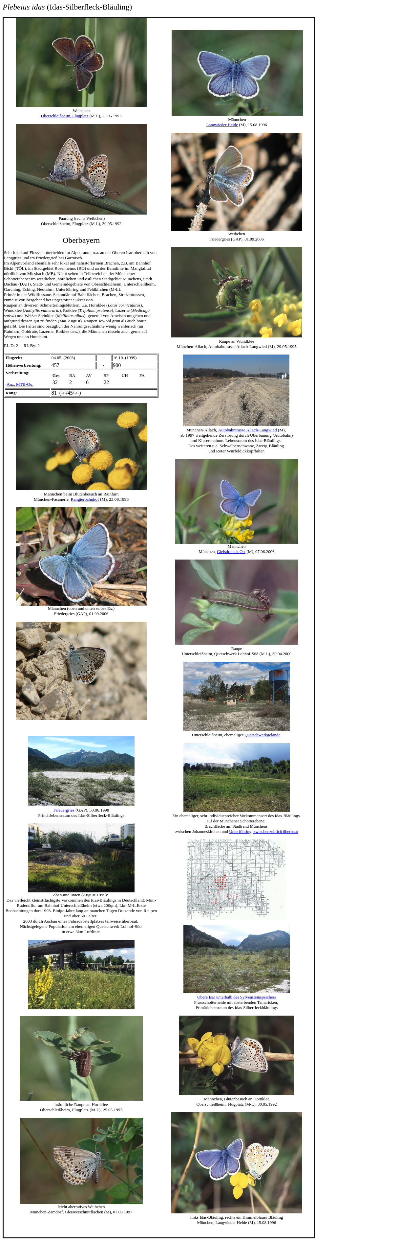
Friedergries (64, 810)
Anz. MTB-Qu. (20, 384)
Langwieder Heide (222, 124)
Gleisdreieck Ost (231, 551)
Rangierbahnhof (85, 499)
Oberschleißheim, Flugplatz (64, 115)
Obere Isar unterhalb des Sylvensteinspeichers (236, 997)
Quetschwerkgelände (262, 734)
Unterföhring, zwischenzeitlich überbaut (263, 831)
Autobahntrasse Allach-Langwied (247, 429)
